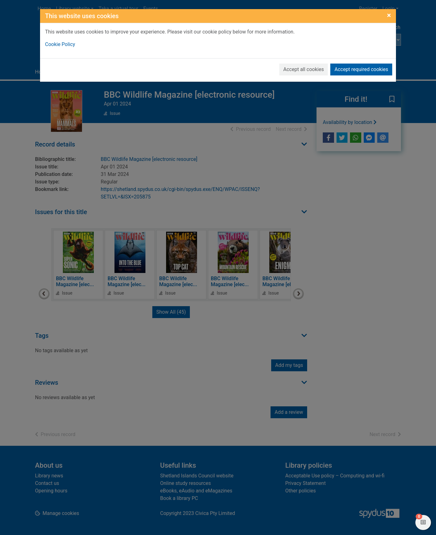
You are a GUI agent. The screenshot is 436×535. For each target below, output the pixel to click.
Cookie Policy (60, 44)
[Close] (389, 15)
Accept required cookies (361, 69)
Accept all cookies (303, 69)
